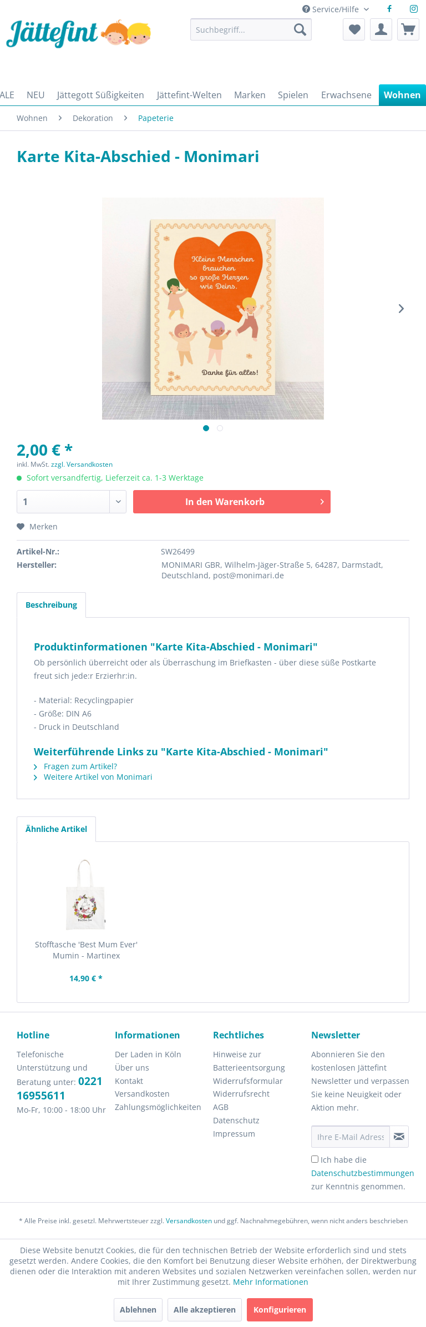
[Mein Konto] (381, 29)
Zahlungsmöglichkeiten (158, 1107)
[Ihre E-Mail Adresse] (350, 1137)
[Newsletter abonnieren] (399, 1137)
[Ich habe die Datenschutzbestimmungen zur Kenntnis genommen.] (314, 1159)
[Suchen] (300, 29)
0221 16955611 (60, 1088)
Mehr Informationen (270, 1281)
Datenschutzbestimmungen (362, 1173)
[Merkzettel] (354, 29)
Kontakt (129, 1081)
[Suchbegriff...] (251, 29)
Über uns (132, 1067)
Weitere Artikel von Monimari (93, 776)
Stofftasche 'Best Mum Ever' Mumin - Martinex (86, 950)
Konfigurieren (279, 1309)
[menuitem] (251, 34)
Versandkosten (142, 1093)
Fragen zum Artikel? (75, 766)
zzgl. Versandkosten (82, 464)
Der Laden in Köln (148, 1054)
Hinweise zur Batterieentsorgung (249, 1061)
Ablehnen (138, 1309)
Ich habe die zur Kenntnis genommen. (362, 1173)
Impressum (234, 1133)
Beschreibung (51, 604)
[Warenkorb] (408, 29)
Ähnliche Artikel (56, 829)
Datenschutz (236, 1120)
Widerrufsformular (248, 1081)
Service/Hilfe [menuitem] (331, 9)
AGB (221, 1107)
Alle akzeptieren (205, 1309)
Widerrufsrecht (241, 1093)
